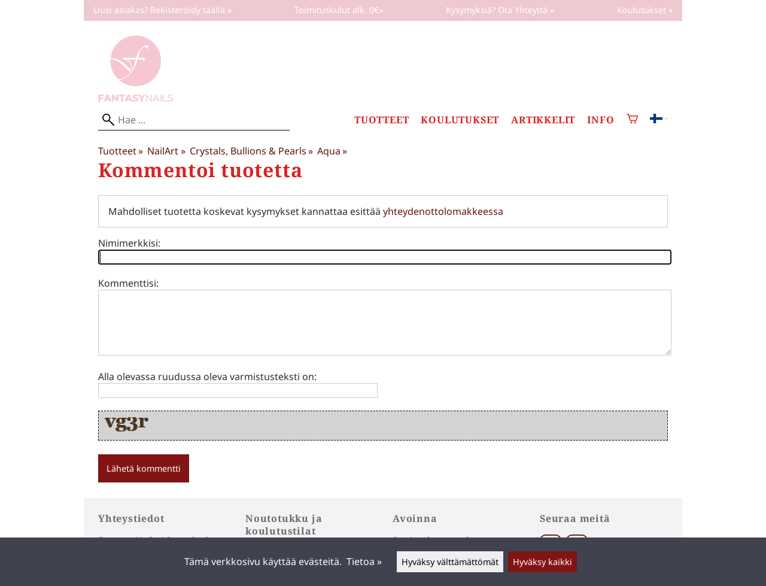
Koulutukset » (645, 10)
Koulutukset (460, 120)
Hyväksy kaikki (542, 561)
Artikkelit (543, 120)
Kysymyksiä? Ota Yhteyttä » (500, 10)
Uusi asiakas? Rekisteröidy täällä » (162, 10)
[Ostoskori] (632, 120)
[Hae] (194, 120)
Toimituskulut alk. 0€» (338, 10)
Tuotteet (381, 120)
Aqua (332, 150)
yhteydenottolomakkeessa (443, 211)
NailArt (166, 150)
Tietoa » (364, 561)
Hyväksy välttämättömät (450, 561)
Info (600, 120)
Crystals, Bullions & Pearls (251, 150)
